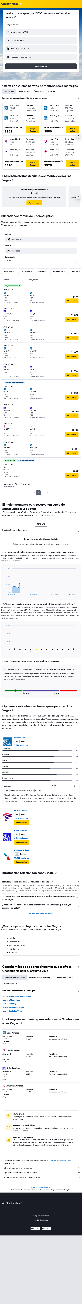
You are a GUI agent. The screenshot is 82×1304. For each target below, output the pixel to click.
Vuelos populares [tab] (64, 1043)
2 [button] (43, 492)
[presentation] (14, 17)
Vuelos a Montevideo (11, 1066)
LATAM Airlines (20, 876)
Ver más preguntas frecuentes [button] (41, 979)
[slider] (77, 263)
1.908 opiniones (21, 884)
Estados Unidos (43, 1256)
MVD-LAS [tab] (41, 524)
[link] (34, 202)
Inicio (33, 1256)
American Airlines (21, 916)
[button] (41, 32)
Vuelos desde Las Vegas (12, 1077)
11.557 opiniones (21, 924)
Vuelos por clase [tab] (10, 1049)
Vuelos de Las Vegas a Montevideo (17, 1062)
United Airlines (20, 896)
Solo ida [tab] (51, 91)
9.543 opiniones (21, 904)
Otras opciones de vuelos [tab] (14, 1043)
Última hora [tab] (39, 91)
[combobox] (12, 24)
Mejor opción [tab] (24, 91)
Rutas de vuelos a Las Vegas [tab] (40, 1043)
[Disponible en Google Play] (35, 1297)
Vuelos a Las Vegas (10, 1069)
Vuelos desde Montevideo (13, 1073)
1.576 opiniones (21, 811)
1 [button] (38, 492)
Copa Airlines (19, 803)
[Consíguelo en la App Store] (46, 1297)
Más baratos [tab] (9, 91)
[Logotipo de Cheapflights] (9, 4)
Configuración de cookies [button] (41, 1284)
